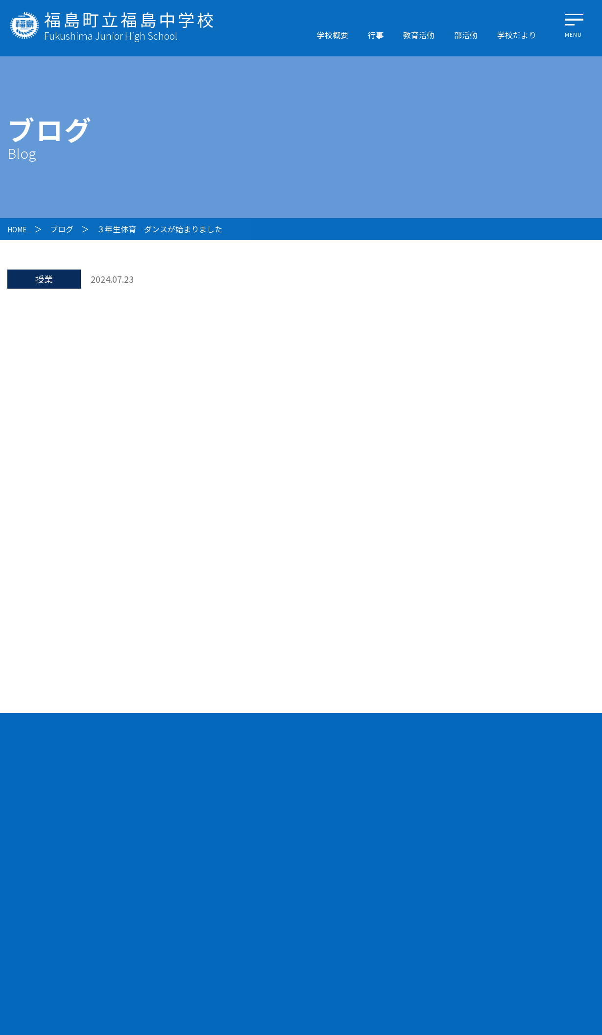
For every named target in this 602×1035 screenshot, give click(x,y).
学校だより (516, 35)
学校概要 (332, 35)
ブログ (65, 229)
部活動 (466, 35)
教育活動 (418, 35)
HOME (18, 229)
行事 (376, 35)
